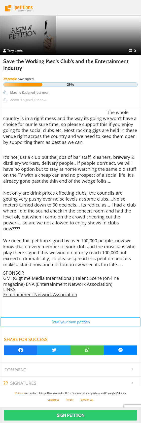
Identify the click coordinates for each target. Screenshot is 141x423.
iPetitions (70, 8)
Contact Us (53, 399)
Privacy (69, 399)
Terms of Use (87, 399)
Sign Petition (70, 415)
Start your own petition (70, 322)
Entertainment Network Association (40, 294)
